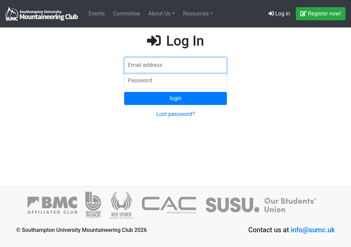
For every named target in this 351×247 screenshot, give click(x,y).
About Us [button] (160, 13)
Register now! (320, 13)
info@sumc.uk (313, 230)
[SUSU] (264, 208)
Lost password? (175, 114)
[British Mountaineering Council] (56, 208)
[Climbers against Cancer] (173, 208)
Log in (279, 13)
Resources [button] (196, 13)
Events (97, 13)
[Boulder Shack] (97, 208)
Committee (126, 13)
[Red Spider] (125, 208)
